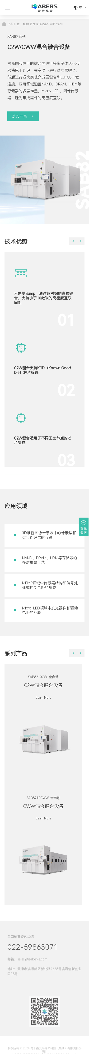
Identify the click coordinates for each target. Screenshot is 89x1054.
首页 (25, 24)
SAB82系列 (55, 24)
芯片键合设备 (38, 24)
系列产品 (19, 116)
